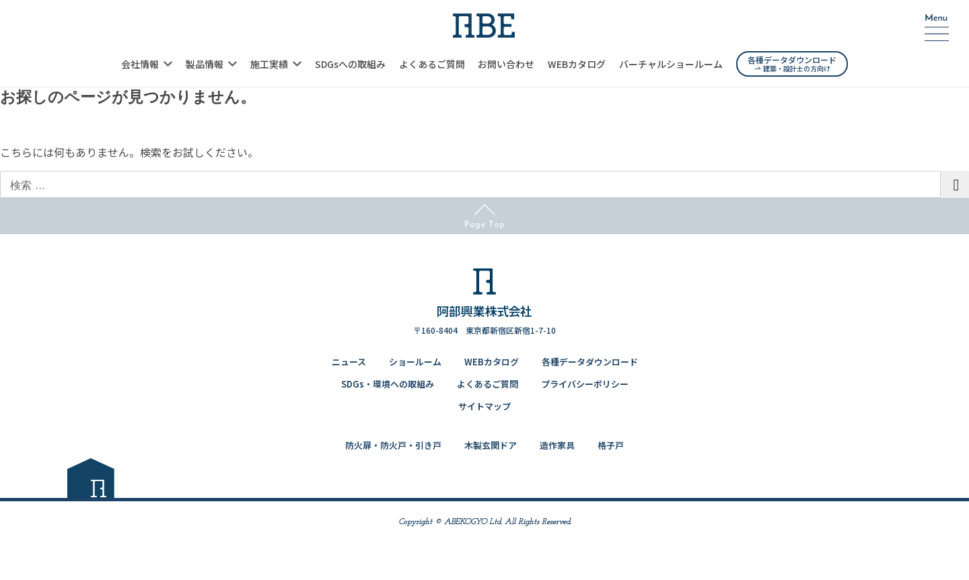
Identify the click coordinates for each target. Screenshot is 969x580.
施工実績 (269, 64)
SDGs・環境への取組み (387, 383)
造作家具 (557, 445)
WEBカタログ (577, 64)
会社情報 (140, 64)
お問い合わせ (506, 64)
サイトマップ (484, 406)
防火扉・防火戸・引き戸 (393, 445)
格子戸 (611, 445)
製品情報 (204, 64)
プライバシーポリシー (585, 383)
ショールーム (415, 361)
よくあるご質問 (432, 64)
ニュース (349, 361)
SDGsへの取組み (350, 64)
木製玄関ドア (490, 445)
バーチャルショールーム (671, 64)
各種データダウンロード (590, 361)
